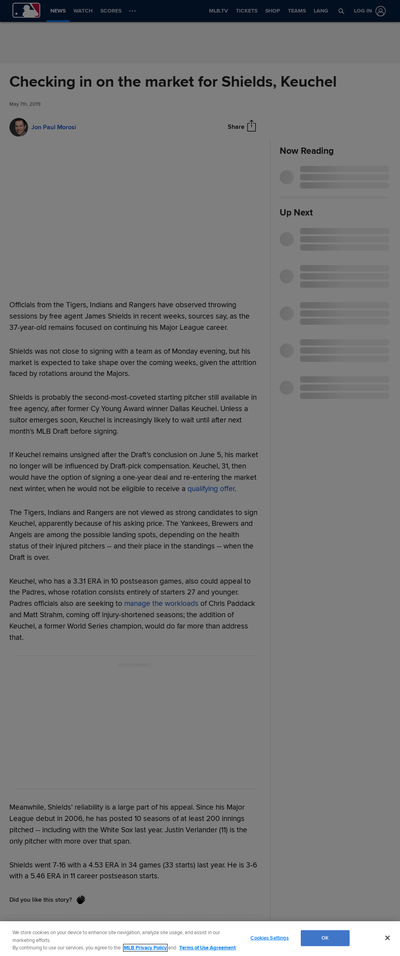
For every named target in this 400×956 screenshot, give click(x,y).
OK (325, 938)
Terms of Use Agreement (207, 948)
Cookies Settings (269, 938)
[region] (200, 938)
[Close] (387, 937)
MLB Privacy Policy (145, 948)
